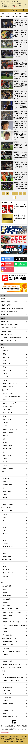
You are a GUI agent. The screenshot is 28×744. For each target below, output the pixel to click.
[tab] (15, 13)
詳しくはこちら (14, 6)
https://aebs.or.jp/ (5, 732)
